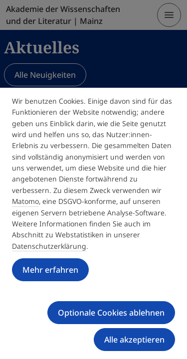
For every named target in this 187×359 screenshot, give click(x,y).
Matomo (25, 201)
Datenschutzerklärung (49, 246)
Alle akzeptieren (134, 339)
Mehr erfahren (50, 269)
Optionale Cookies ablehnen (111, 312)
